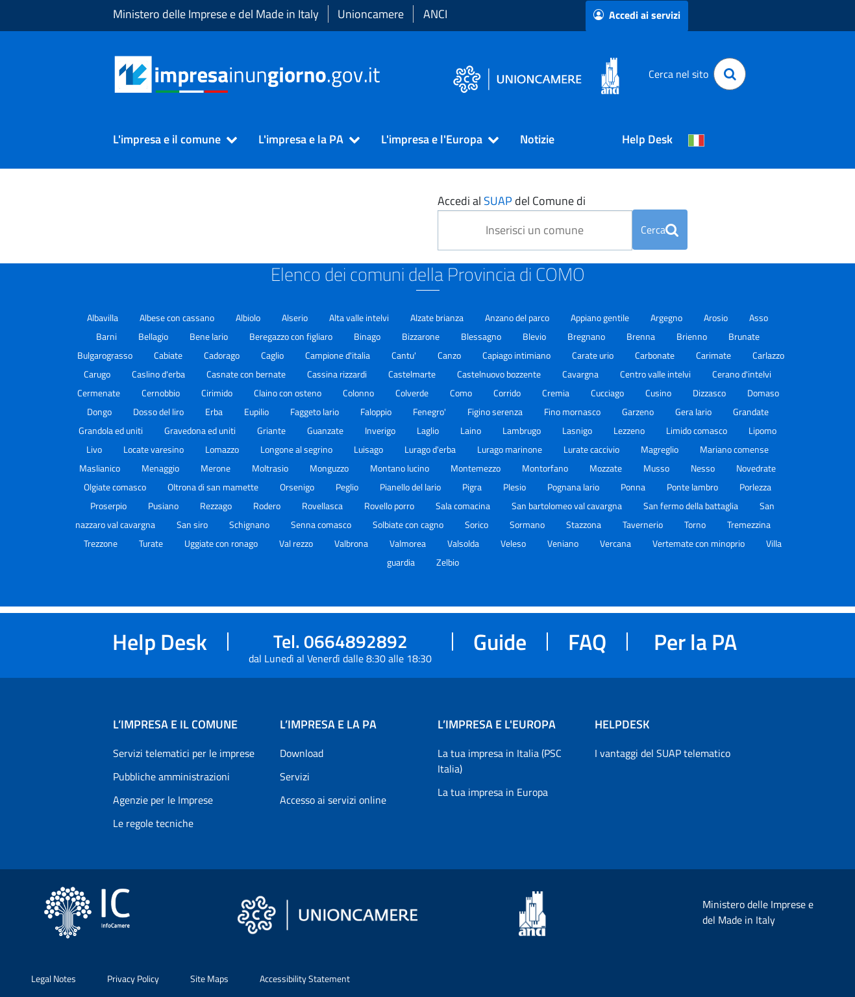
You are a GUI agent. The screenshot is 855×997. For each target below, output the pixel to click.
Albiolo (249, 317)
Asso (758, 317)
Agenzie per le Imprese (163, 800)
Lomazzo (223, 449)
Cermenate (99, 393)
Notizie (537, 139)
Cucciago (608, 393)
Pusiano (164, 505)
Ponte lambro (693, 487)
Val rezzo (297, 543)
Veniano (563, 543)
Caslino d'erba (159, 374)
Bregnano (587, 336)
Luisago (369, 449)
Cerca (659, 229)
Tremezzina (749, 524)
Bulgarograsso (105, 355)
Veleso (514, 543)
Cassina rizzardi (338, 374)
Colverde (412, 393)
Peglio (348, 487)
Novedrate (756, 468)
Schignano (250, 524)
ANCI (435, 14)
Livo (95, 449)
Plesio (515, 487)
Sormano (528, 524)
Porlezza (755, 487)
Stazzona (584, 524)
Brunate (744, 336)
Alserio (296, 317)
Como (462, 393)
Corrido (508, 393)
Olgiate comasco (116, 487)
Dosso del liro (159, 411)
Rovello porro (390, 505)
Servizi (295, 776)
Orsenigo (298, 487)
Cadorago (223, 355)
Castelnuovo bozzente (500, 374)
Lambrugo (522, 430)
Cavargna (581, 374)
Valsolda (464, 543)
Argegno (667, 317)
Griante (272, 430)
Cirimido (217, 393)
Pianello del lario (411, 487)
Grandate (751, 411)
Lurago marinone (510, 449)
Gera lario (694, 411)
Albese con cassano (178, 317)
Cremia (556, 393)
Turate (152, 543)
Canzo (450, 355)
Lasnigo (578, 430)
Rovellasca (323, 505)
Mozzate (606, 468)
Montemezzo (476, 468)
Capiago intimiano (517, 355)
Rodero (267, 505)
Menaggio (161, 468)
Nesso (704, 468)
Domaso (763, 393)
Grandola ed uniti (112, 430)
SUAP (498, 201)
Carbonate (655, 355)
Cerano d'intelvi (741, 374)
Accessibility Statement (305, 978)
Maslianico (100, 468)
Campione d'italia (338, 355)
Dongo (100, 411)
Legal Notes (53, 978)
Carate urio (593, 355)
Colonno (359, 393)
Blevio (535, 336)
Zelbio (447, 562)
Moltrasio (271, 468)
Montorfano (546, 468)
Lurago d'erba (431, 449)
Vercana (616, 543)
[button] (169, 139)
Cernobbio (162, 393)
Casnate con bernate (247, 374)
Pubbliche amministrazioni (171, 776)
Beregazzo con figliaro (291, 336)
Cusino (659, 393)
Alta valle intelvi (360, 317)
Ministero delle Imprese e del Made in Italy (216, 14)
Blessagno (482, 336)
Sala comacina (464, 505)
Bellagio (154, 336)
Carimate (714, 355)
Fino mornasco (573, 411)
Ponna (634, 487)
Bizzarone (421, 336)
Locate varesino (154, 449)
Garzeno (639, 411)
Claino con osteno (288, 393)
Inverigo (381, 430)
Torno (696, 524)
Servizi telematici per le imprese (183, 753)
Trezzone (101, 543)
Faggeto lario (315, 411)
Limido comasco (697, 430)
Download (301, 753)
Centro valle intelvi (656, 374)
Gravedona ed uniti (201, 430)
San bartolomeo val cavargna (568, 505)
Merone (216, 468)
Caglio (273, 355)
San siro (193, 524)
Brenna (641, 336)
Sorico (477, 524)
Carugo (98, 374)
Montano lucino (400, 468)
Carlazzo (768, 355)
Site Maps (209, 978)
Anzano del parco (518, 317)
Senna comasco (322, 524)
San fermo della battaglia (691, 505)
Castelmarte (413, 374)
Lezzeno (630, 430)
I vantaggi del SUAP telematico (662, 753)
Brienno (692, 336)
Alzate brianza (437, 317)
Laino (471, 430)
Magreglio (660, 449)
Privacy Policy (133, 978)
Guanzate (326, 430)
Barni (107, 336)
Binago (368, 336)
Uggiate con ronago (222, 543)
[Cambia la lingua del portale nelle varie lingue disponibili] (696, 139)
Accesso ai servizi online (333, 800)
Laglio (429, 430)
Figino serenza (496, 411)
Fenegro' (430, 411)
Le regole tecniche (153, 823)
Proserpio (109, 505)
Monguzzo (330, 468)
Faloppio (376, 411)
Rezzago (217, 505)
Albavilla (103, 317)
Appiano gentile (601, 317)
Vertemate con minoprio (699, 543)
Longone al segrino (297, 449)
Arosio (717, 317)
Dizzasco (710, 393)
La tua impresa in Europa (493, 792)
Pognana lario (574, 487)
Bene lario (210, 336)
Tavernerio (644, 524)
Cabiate (169, 355)
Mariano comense (734, 449)
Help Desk (647, 139)
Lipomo (762, 430)
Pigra (473, 487)
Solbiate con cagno (409, 524)
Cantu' (404, 355)
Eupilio (257, 411)
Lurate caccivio (592, 449)
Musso (657, 468)
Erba (215, 411)
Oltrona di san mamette (213, 487)
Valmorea (409, 543)
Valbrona (352, 543)
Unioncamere (371, 14)
